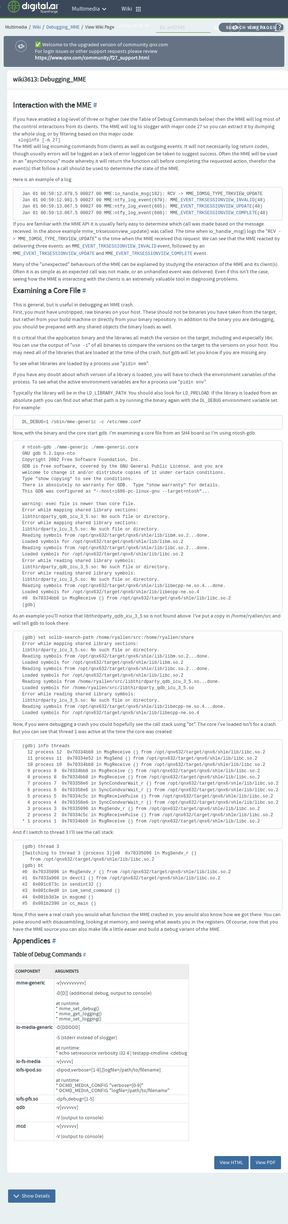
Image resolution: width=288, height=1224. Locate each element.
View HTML (231, 1162)
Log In (257, 27)
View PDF (266, 1162)
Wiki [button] (131, 9)
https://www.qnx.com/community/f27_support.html (92, 58)
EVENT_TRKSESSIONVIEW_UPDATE (216, 206)
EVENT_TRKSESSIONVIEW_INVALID (218, 200)
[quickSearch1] (183, 27)
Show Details (32, 1196)
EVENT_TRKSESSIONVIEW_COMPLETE (219, 213)
